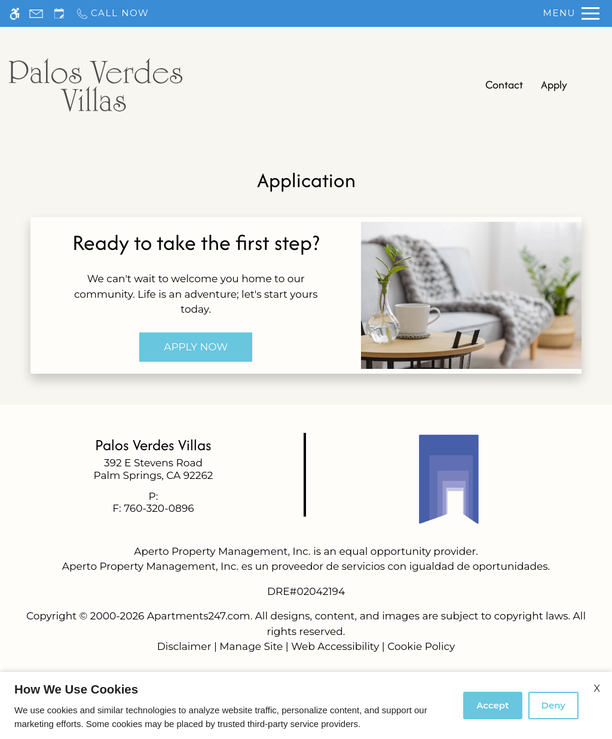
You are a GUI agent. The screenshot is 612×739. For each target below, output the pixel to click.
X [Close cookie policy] (597, 688)
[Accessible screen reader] (14, 13)
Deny (553, 705)
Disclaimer (184, 646)
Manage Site (251, 646)
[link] (153, 469)
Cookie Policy (421, 646)
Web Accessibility (335, 646)
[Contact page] (36, 13)
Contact (504, 85)
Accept (492, 705)
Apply (554, 85)
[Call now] (112, 13)
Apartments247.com (198, 616)
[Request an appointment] (59, 13)
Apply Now (196, 347)
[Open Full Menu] (571, 13)
